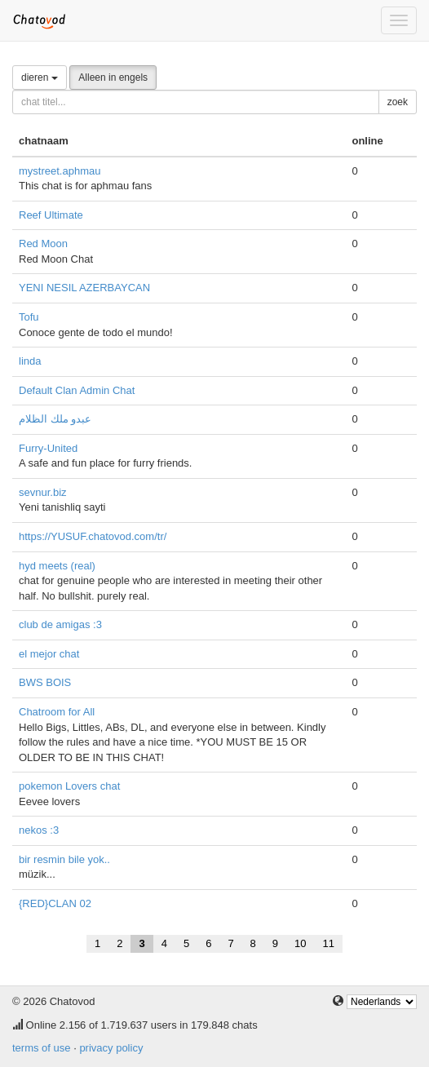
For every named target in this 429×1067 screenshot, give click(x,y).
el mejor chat (49, 654)
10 (300, 943)
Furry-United (48, 448)
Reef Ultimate (51, 215)
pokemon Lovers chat (69, 786)
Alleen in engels (113, 77)
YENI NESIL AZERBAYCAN (84, 287)
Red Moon (43, 243)
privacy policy (111, 1048)
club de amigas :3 (60, 624)
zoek (397, 102)
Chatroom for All (57, 712)
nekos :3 (39, 830)
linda (30, 361)
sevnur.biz (43, 492)
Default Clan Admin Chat (77, 390)
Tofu (29, 317)
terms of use (41, 1048)
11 (328, 943)
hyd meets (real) (57, 566)
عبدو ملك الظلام (55, 419)
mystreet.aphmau (59, 171)
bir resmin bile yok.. (64, 859)
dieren (39, 77)
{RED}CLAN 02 (55, 903)
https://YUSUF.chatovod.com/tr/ (92, 536)
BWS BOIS (45, 682)
